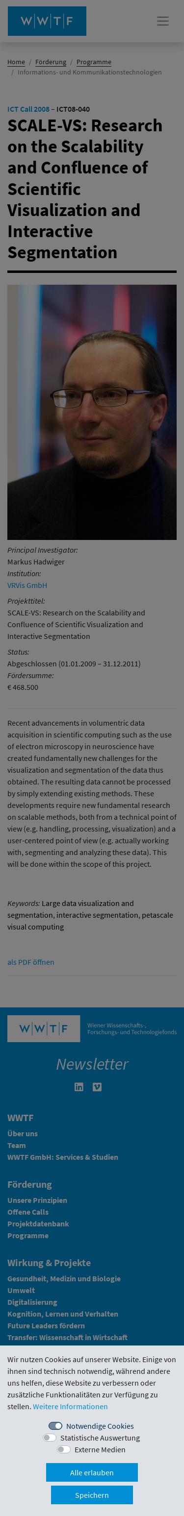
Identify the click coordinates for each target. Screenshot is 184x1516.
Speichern (92, 1495)
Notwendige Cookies (100, 1426)
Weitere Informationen (70, 1406)
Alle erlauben (92, 1472)
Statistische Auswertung (100, 1438)
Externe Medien (100, 1449)
